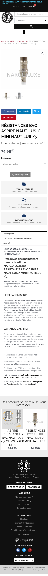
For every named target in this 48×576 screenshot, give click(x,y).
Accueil (4, 41)
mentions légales (41, 567)
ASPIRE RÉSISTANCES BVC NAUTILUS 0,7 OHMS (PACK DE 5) (12, 438)
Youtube (31, 384)
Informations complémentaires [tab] (18, 238)
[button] (24, 32)
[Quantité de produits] (4, 174)
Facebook (11, 384)
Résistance (6, 158)
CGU (20, 570)
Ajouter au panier (20, 174)
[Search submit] (31, 26)
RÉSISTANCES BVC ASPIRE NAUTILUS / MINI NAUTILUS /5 (35, 438)
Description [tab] (9, 234)
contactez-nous (29, 567)
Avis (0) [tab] (7, 243)
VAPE (12, 41)
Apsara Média (41, 570)
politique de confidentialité (10, 570)
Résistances (21, 41)
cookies (25, 570)
